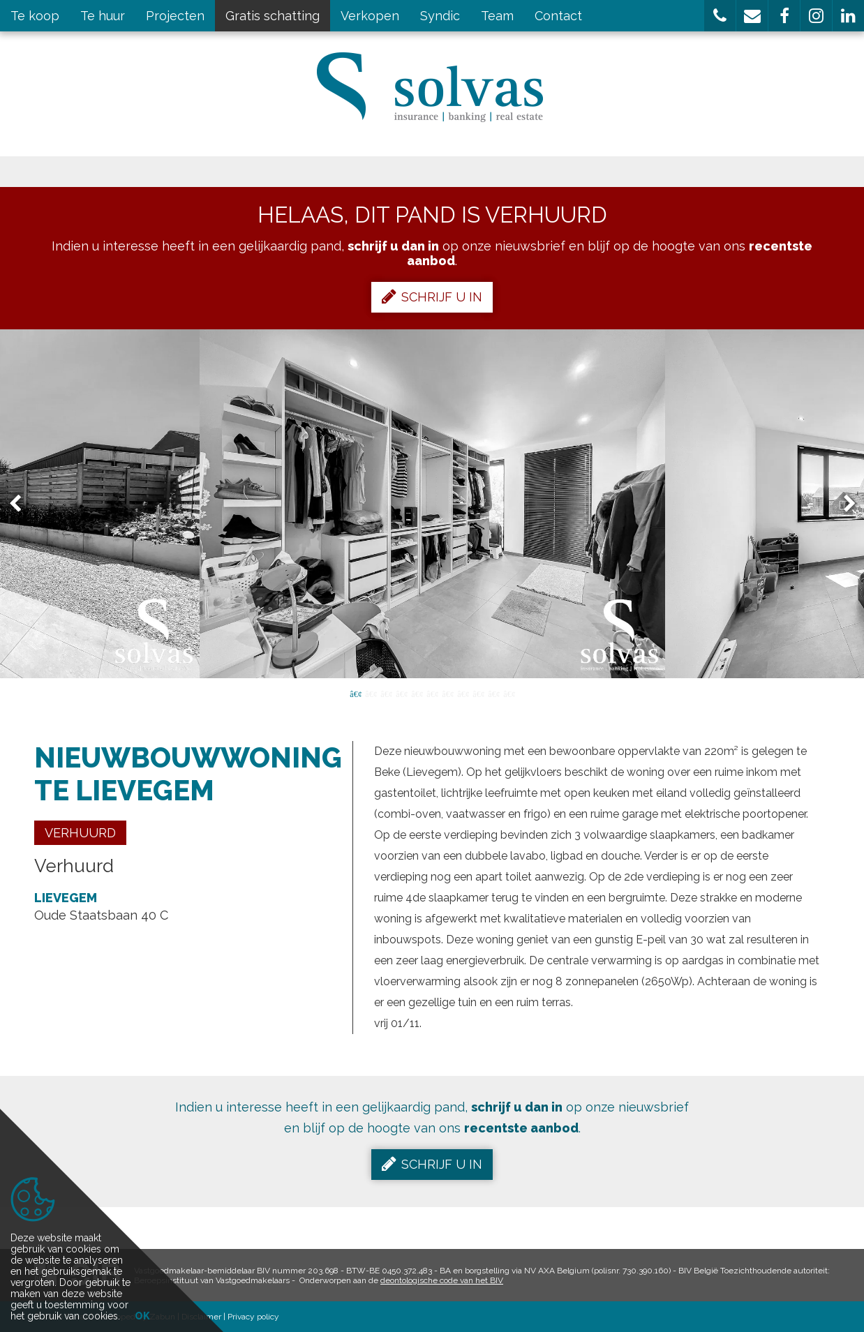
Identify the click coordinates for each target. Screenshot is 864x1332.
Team (497, 15)
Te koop (34, 15)
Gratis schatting (272, 15)
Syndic (440, 15)
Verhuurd (80, 832)
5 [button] (416, 693)
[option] (432, 503)
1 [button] (355, 693)
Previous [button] (21, 504)
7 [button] (447, 693)
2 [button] (370, 693)
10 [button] (493, 693)
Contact (558, 15)
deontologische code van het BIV (441, 1280)
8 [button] (462, 693)
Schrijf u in (432, 296)
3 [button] (386, 693)
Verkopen (370, 15)
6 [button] (432, 693)
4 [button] (401, 693)
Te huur (102, 15)
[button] (720, 15)
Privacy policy (253, 1317)
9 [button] (478, 693)
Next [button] (843, 504)
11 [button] (508, 693)
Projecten (175, 15)
